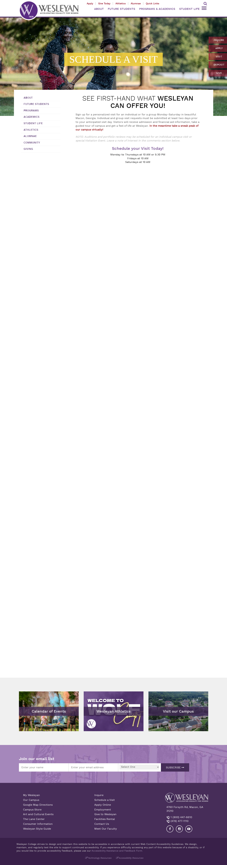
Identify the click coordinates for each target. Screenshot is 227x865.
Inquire (98, 795)
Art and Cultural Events (38, 814)
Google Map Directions (38, 804)
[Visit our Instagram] (179, 828)
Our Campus (31, 799)
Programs (31, 110)
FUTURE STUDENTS (121, 8)
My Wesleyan (31, 795)
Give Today (104, 3)
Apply (90, 3)
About (28, 97)
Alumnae (136, 3)
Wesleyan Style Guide (37, 828)
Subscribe (175, 767)
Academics (31, 116)
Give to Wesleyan (105, 814)
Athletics (120, 3)
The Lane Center (34, 819)
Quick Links (152, 3)
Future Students (36, 104)
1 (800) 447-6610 (181, 817)
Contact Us (101, 823)
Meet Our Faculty (105, 828)
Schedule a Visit (104, 799)
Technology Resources (99, 858)
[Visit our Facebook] (169, 828)
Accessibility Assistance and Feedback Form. (117, 850)
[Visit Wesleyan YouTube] (188, 828)
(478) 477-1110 (179, 821)
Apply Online (102, 804)
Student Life (33, 123)
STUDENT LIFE (189, 8)
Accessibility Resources (131, 858)
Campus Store (32, 809)
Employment (102, 809)
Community (32, 142)
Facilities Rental (104, 819)
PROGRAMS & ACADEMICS (157, 8)
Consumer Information (38, 823)
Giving (28, 148)
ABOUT (99, 8)
